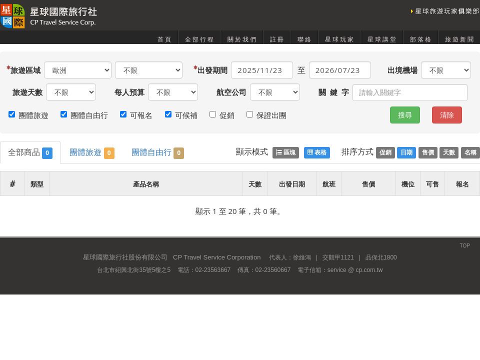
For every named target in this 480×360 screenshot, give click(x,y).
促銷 (386, 152)
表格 (317, 152)
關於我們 (243, 39)
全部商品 (30, 152)
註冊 (277, 39)
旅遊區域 (26, 70)
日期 (406, 152)
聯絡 (305, 39)
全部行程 (200, 39)
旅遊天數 (27, 92)
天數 (449, 152)
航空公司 (231, 92)
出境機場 (403, 70)
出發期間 (214, 70)
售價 (428, 152)
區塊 (286, 152)
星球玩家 (340, 39)
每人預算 (129, 92)
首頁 (165, 39)
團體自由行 (158, 152)
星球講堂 (383, 39)
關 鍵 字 (333, 92)
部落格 (421, 39)
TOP (465, 245)
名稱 (470, 152)
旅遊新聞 (460, 39)
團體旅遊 (92, 152)
